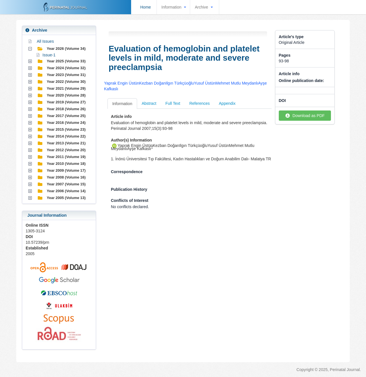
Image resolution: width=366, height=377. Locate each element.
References (199, 103)
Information (174, 7)
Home (145, 7)
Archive (204, 7)
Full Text (172, 103)
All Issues (45, 41)
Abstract (149, 103)
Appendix (227, 103)
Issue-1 (49, 55)
